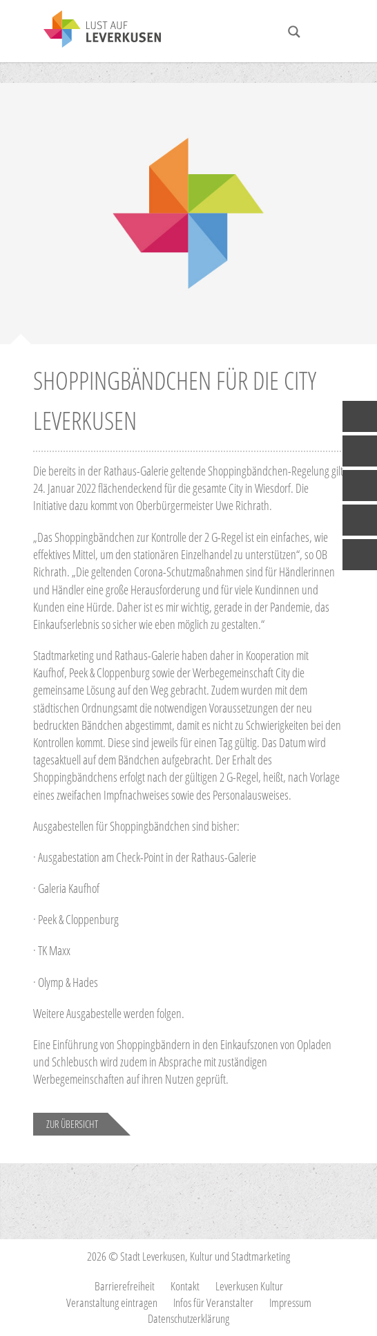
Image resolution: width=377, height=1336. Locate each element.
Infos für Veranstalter (213, 1302)
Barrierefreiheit (125, 1286)
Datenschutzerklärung (188, 1318)
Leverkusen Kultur (249, 1286)
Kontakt (185, 1286)
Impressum (290, 1302)
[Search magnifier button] (294, 32)
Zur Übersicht (72, 1124)
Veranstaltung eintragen (111, 1302)
